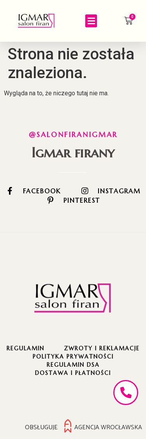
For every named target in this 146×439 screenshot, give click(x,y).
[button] (91, 20)
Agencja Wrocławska (108, 427)
